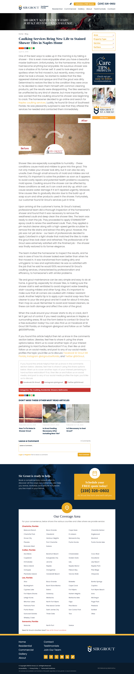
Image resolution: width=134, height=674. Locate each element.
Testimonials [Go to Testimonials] (100, 9)
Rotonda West (29, 546)
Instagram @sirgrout (53, 382)
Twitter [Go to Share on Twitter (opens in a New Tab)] (27, 48)
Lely (70, 562)
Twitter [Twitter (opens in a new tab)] (56, 657)
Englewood (95, 534)
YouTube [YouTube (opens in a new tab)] (62, 657)
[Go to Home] (34, 7)
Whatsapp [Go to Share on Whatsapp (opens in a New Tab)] (29, 48)
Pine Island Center (53, 606)
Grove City (28, 538)
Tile (31, 390)
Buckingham (28, 586)
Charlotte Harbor (97, 530)
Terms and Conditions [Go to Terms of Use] (48, 668)
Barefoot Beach (52, 554)
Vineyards (95, 574)
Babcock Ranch (30, 530)
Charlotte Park (29, 534)
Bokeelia (72, 581)
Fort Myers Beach (97, 590)
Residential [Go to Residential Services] (57, 9)
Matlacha (50, 598)
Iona (93, 594)
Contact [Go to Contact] (111, 9)
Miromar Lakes (29, 602)
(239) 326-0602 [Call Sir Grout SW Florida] (106, 3)
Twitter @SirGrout (74, 356)
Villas (93, 614)
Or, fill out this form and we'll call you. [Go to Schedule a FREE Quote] (95, 495)
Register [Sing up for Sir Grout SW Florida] (28, 455)
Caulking (36, 390)
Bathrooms (63, 390)
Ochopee (27, 570)
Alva (25, 581)
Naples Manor (74, 566)
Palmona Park (29, 606)
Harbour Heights (52, 538)
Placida (27, 542)
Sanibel (94, 610)
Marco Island (29, 566)
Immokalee (28, 562)
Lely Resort (95, 562)
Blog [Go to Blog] (26, 34)
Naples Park (95, 566)
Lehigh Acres (28, 598)
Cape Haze (73, 530)
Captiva (94, 586)
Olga (70, 602)
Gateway (49, 594)
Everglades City (52, 558)
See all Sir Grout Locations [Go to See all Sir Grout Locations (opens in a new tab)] (56, 630)
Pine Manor (73, 606)
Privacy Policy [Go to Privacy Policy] (34, 668)
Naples (49, 566)
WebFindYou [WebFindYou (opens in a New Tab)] (111, 668)
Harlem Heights (74, 594)
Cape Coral (73, 586)
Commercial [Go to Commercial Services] (70, 9)
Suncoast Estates (30, 614)
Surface (97, 47)
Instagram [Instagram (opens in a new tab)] (46, 657)
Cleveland (50, 534)
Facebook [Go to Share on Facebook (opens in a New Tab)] (25, 48)
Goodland (95, 558)
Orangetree (50, 570)
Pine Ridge (95, 570)
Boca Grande (51, 530)
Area (96, 35)
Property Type (100, 39)
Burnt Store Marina (53, 586)
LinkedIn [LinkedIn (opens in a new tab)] (67, 657)
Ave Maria (27, 554)
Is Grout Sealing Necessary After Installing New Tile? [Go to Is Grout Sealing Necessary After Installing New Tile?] (51, 431)
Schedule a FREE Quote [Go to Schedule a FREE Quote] (84, 4)
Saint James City (52, 610)
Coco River (95, 554)
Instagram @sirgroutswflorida (43, 356)
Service (97, 43)
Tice (70, 614)
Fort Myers (73, 590)
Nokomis (27, 625)
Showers (54, 390)
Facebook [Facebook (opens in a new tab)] (51, 657)
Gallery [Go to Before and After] (81, 9)
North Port (50, 625)
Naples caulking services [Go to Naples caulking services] (32, 102)
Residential (45, 390)
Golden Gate (74, 558)
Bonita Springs (96, 581)
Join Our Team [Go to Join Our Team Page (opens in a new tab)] (52, 650)
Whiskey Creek (29, 618)
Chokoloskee (73, 554)
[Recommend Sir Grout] (103, 103)
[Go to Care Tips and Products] (103, 69)
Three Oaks (50, 614)
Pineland (94, 606)
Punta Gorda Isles (98, 542)
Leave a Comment (29, 441)
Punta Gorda (74, 542)
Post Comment (84, 455)
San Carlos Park (75, 610)
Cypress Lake (29, 590)
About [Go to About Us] (89, 9)
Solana (49, 546)
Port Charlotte (51, 542)
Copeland (28, 558)
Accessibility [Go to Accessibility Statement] (23, 668)
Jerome (49, 562)
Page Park (95, 602)
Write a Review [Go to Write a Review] (71, 4)
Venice (71, 625)
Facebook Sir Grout (31, 382)
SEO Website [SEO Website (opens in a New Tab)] (102, 668)
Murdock (94, 538)
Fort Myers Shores (30, 594)
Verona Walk (73, 574)
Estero (48, 590)
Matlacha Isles (74, 598)
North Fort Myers (52, 602)
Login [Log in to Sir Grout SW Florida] (21, 455)
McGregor (95, 598)
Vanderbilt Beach (53, 574)
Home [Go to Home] (21, 34)
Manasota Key (74, 538)
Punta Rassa (28, 610)
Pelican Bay (73, 570)
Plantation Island (30, 574)
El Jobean (72, 534)
